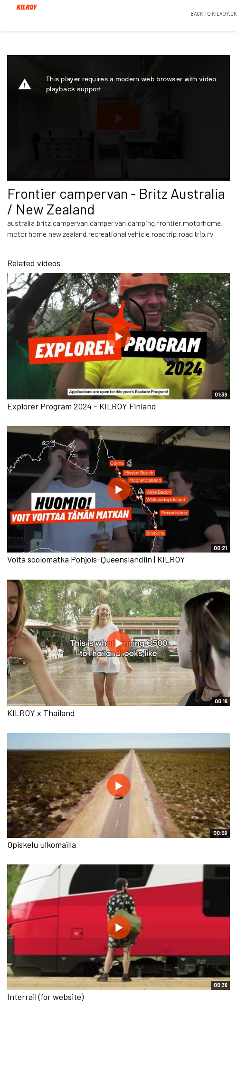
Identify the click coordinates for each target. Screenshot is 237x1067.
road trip (192, 233)
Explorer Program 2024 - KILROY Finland (81, 406)
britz (44, 222)
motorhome (202, 222)
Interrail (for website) (45, 996)
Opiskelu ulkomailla (41, 844)
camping (141, 222)
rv (210, 233)
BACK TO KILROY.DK (213, 13)
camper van (108, 222)
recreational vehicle (119, 233)
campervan (70, 222)
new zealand (67, 233)
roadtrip (164, 233)
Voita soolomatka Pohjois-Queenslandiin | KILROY (96, 559)
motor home (27, 233)
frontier (169, 222)
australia (21, 222)
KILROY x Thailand (41, 713)
